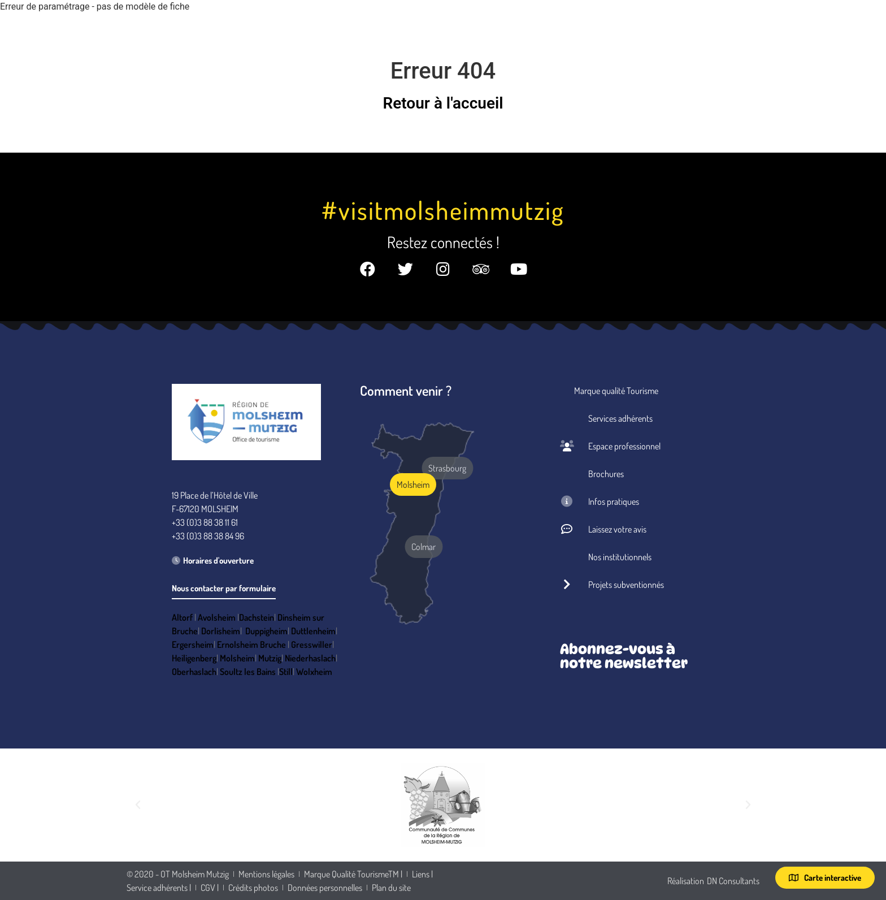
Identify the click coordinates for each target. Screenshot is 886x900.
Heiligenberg (194, 658)
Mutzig (269, 658)
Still (286, 671)
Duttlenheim (313, 631)
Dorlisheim (220, 631)
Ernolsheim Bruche (251, 644)
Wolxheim (314, 671)
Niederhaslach (310, 658)
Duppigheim (266, 631)
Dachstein (256, 617)
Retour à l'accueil (443, 103)
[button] (138, 805)
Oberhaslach (194, 671)
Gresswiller (311, 644)
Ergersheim (193, 644)
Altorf (182, 617)
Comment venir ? (405, 390)
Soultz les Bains (248, 671)
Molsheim (237, 658)
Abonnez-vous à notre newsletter (624, 656)
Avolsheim (217, 617)
